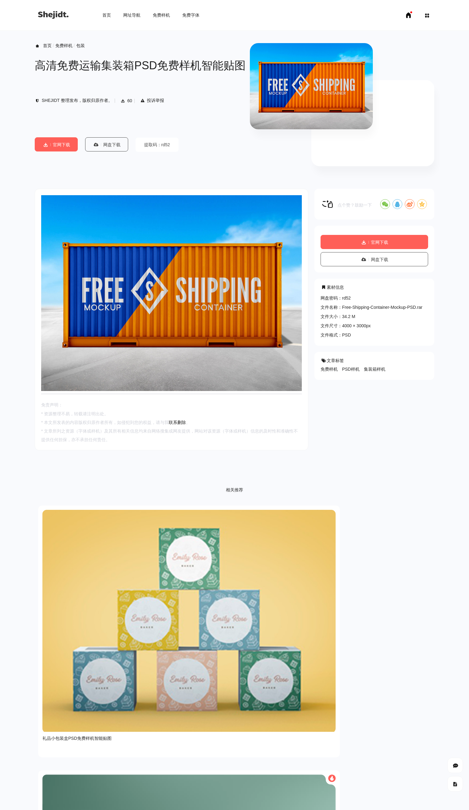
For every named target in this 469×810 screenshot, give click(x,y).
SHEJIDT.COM (356, 782)
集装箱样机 (374, 369)
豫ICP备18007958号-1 (412, 782)
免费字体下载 (101, 800)
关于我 (41, 760)
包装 (80, 45)
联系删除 (177, 422)
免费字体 (190, 15)
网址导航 (131, 15)
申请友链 (127, 800)
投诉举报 (152, 100)
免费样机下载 (70, 800)
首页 (106, 15)
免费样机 (161, 15)
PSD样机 (351, 369)
